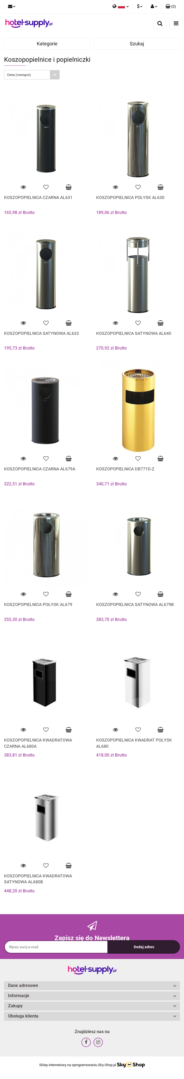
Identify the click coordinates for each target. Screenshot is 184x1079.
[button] (170, 6)
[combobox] (32, 74)
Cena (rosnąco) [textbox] (19, 75)
